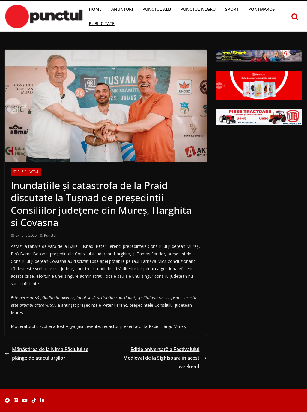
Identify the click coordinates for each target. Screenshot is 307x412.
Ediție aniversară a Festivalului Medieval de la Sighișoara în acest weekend (165, 358)
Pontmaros (261, 9)
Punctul (50, 235)
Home (95, 9)
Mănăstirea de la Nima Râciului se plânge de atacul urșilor (46, 353)
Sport (232, 9)
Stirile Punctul (26, 172)
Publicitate (102, 23)
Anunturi (122, 9)
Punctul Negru (198, 9)
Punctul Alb (156, 9)
